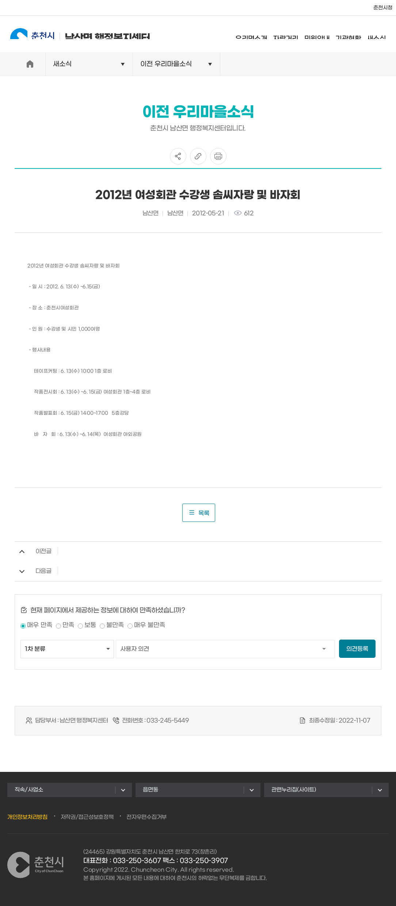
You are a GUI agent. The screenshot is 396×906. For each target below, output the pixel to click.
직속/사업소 (29, 789)
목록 (198, 513)
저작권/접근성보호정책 (87, 817)
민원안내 (323, 34)
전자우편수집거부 (146, 817)
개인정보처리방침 (27, 817)
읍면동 (150, 789)
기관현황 (355, 34)
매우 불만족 (149, 625)
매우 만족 (39, 625)
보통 (90, 625)
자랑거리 (292, 34)
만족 (68, 625)
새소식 (382, 34)
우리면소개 (258, 34)
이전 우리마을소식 (166, 64)
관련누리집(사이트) (293, 789)
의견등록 (357, 648)
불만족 (115, 625)
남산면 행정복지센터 (74, 34)
